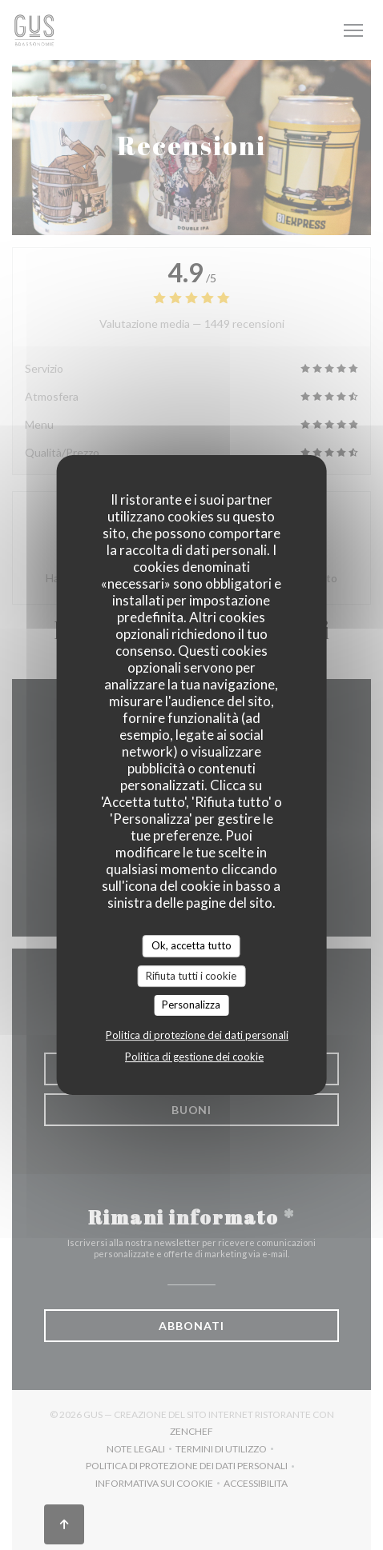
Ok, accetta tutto (191, 945)
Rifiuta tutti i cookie (191, 975)
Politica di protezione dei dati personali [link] (197, 1035)
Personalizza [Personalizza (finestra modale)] (191, 1004)
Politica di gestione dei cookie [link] (194, 1056)
